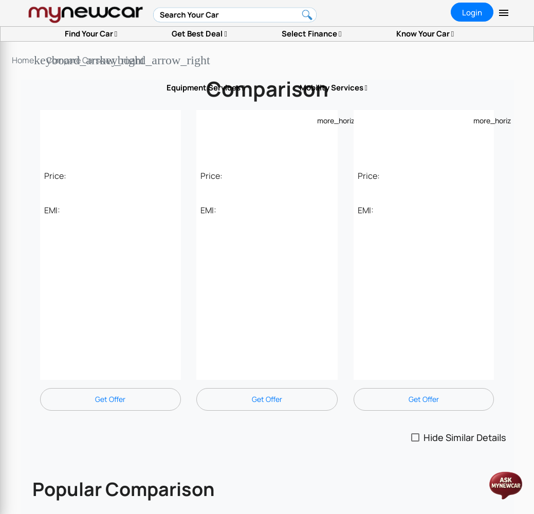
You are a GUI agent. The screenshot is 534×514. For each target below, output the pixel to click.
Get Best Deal (199, 33)
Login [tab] (472, 12)
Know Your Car (425, 33)
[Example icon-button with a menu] (323, 120)
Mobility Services (333, 87)
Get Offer (110, 399)
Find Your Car (91, 33)
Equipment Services (206, 87)
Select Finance (311, 33)
